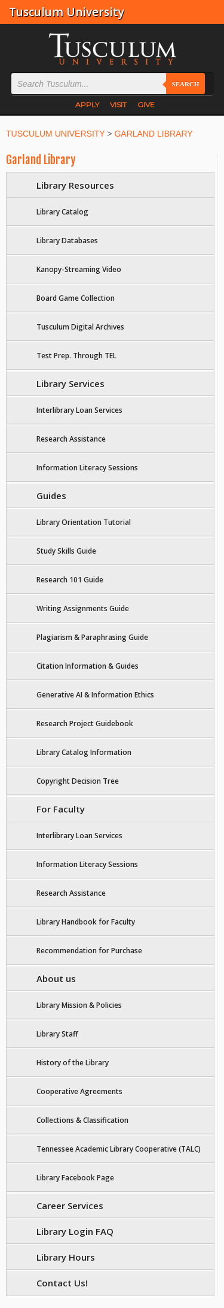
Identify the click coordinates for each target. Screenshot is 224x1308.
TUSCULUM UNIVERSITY (55, 133)
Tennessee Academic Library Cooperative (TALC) (118, 1149)
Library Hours (65, 1257)
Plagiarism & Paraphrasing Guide (92, 637)
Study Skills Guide (66, 551)
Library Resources (75, 185)
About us (56, 978)
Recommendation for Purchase (89, 950)
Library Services (70, 383)
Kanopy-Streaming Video (78, 269)
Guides (51, 496)
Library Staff (57, 1034)
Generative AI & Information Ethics (95, 695)
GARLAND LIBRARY (153, 133)
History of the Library (72, 1063)
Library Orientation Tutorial (83, 522)
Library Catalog (62, 212)
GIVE (146, 104)
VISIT (118, 104)
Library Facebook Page (75, 1178)
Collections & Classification (82, 1120)
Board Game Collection (75, 298)
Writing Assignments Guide (82, 608)
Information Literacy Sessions (87, 468)
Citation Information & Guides (87, 666)
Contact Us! (62, 1283)
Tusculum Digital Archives (80, 327)
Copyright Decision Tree (77, 781)
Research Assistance (71, 439)
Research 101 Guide (69, 580)
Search (186, 83)
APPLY (87, 104)
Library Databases (67, 240)
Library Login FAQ (74, 1231)
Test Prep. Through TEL (76, 356)
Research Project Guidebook (84, 723)
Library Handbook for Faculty (85, 922)
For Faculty (60, 809)
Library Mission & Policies (79, 1005)
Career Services (69, 1206)
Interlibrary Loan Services (79, 410)
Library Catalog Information (83, 752)
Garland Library (41, 160)
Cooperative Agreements (79, 1091)
